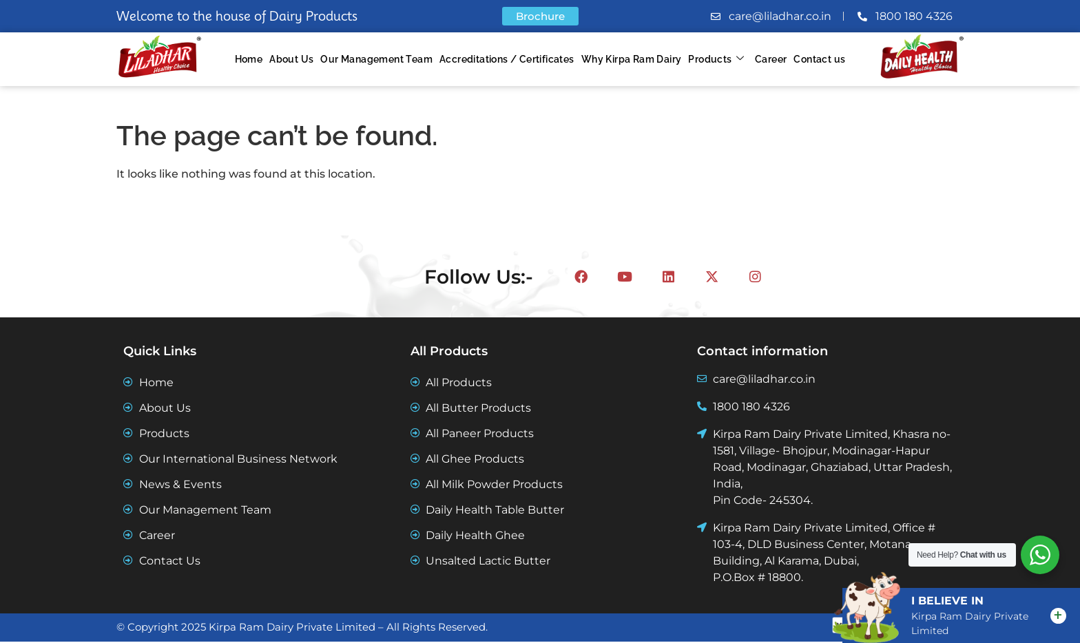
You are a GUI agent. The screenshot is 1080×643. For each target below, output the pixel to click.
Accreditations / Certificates (506, 59)
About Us (291, 59)
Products (716, 59)
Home (249, 59)
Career (771, 59)
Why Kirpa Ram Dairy (631, 59)
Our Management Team (376, 59)
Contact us (819, 59)
